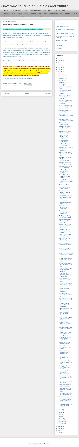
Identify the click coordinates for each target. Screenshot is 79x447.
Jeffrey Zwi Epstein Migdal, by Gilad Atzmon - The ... (66, 116)
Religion (6, 16)
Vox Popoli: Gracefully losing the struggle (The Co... (65, 362)
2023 (59, 65)
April (60, 416)
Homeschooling (19, 16)
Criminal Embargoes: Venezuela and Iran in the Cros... (65, 290)
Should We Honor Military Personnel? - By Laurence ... (65, 221)
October (61, 80)
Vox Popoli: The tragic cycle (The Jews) (64, 187)
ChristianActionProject (35, 13)
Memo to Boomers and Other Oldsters (65, 235)
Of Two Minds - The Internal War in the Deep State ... (64, 305)
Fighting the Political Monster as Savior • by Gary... (65, 313)
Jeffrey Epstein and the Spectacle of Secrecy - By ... (65, 245)
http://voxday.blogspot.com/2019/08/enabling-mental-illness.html (18, 78)
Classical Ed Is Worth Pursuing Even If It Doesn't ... (64, 176)
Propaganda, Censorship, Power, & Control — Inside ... (65, 406)
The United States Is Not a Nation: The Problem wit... (65, 390)
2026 (59, 58)
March (61, 419)
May (60, 414)
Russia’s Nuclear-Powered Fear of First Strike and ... (66, 255)
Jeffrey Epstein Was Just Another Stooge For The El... (66, 107)
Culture (49, 10)
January (61, 423)
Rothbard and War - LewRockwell (64, 141)
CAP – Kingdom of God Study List (64, 33)
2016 (59, 430)
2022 (59, 67)
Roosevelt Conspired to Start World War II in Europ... (65, 92)
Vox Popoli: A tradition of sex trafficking (65, 111)
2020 (59, 71)
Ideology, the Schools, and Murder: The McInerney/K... (65, 240)
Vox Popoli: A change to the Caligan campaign (65, 163)
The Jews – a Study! (64, 185)
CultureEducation (53, 13)
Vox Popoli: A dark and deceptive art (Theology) (66, 120)
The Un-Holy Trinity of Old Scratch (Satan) (65, 309)
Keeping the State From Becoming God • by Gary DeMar (65, 324)
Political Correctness (35, 10)
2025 (59, 60)
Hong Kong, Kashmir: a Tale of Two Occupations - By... (65, 372)
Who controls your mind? (65, 397)
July (60, 409)
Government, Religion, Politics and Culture (34, 6)
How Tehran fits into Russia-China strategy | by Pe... (65, 295)
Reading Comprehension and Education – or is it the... (65, 265)
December (62, 76)
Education (7, 13)
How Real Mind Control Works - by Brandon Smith (65, 401)
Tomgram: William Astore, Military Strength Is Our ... (65, 285)
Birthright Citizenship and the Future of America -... (65, 128)
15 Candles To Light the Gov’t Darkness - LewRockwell (65, 339)
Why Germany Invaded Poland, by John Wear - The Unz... (65, 97)
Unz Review (59, 45)
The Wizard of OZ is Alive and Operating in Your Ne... (65, 197)
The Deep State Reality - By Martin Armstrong (65, 216)
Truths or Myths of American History (64, 123)
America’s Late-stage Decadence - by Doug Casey (65, 347)
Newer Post (6, 93)
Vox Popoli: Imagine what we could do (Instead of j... (65, 329)
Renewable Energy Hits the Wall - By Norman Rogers (65, 250)
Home (27, 93)
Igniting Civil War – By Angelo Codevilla (64, 343)
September (62, 82)
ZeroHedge (59, 48)
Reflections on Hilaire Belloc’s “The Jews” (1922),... (64, 192)
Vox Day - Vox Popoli (61, 40)
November (62, 78)
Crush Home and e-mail (62, 26)
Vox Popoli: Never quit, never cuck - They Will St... (65, 377)
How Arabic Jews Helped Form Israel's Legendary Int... (66, 181)
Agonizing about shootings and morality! (65, 381)
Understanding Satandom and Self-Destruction (65, 394)
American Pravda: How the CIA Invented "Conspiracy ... (65, 334)
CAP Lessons (34, 16)
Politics (6, 10)
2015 (59, 433)
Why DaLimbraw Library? (62, 24)
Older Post (48, 93)
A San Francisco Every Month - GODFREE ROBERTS (65, 226)
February (61, 421)
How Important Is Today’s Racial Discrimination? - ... (65, 300)
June (60, 412)
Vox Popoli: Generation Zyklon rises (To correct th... (65, 357)
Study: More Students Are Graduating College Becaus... (65, 270)
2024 (59, 62)
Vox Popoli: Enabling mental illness (64, 144)
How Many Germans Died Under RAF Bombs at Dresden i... (65, 102)
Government (18, 10)
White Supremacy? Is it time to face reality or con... (65, 280)
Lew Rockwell (59, 43)
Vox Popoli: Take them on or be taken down (65, 166)
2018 (59, 426)
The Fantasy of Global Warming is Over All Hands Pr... (64, 231)
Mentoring (19, 13)
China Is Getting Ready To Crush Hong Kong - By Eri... (65, 260)
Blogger (47, 443)
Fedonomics (61, 10)
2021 (59, 69)
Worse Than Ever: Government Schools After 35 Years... (65, 275)
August (61, 85)
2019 (59, 74)
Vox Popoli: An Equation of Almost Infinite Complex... (66, 149)
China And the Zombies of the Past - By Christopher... (65, 212)
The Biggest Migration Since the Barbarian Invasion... (64, 367)
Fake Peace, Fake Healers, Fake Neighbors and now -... (65, 137)
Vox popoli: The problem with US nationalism (65, 385)
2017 (59, 428)
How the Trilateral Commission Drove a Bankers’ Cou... (65, 202)
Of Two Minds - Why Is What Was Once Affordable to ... (65, 352)
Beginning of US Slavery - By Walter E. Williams (65, 132)
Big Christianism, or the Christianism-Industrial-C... (65, 154)
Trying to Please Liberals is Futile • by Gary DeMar (65, 318)
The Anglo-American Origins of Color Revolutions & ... (64, 207)
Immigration (68, 13)
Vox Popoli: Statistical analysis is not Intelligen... (64, 171)
